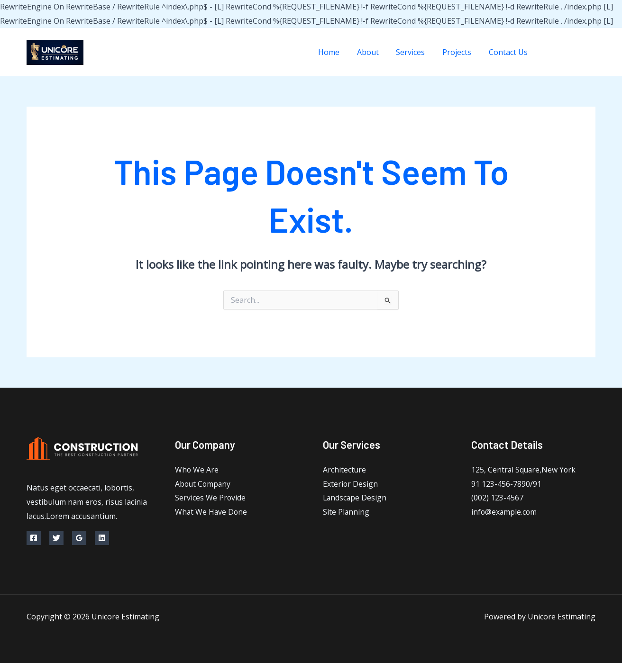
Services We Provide (210, 498)
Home (338, 52)
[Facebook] (549, 52)
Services (416, 52)
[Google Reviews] (79, 538)
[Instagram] (591, 52)
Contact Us (509, 52)
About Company (203, 484)
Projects (460, 52)
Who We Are (197, 469)
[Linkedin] (102, 538)
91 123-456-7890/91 (506, 484)
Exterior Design (350, 484)
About (375, 52)
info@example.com (504, 512)
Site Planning (346, 512)
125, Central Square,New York (524, 469)
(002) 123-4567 (497, 498)
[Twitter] (570, 52)
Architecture (344, 469)
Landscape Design (355, 498)
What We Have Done (211, 512)
